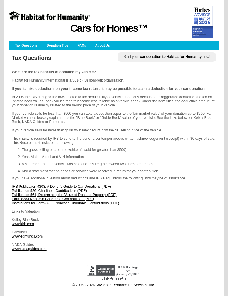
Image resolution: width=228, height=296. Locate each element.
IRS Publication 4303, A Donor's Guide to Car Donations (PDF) (61, 186)
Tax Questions (26, 45)
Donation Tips (57, 45)
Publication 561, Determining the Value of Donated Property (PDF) (64, 195)
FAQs (81, 45)
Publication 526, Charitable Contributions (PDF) (49, 191)
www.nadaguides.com (29, 249)
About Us (102, 45)
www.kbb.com (23, 224)
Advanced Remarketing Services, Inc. (125, 285)
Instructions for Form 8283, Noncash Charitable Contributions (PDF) (65, 203)
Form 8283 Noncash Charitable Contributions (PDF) (53, 199)
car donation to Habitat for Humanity (171, 57)
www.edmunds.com (27, 236)
